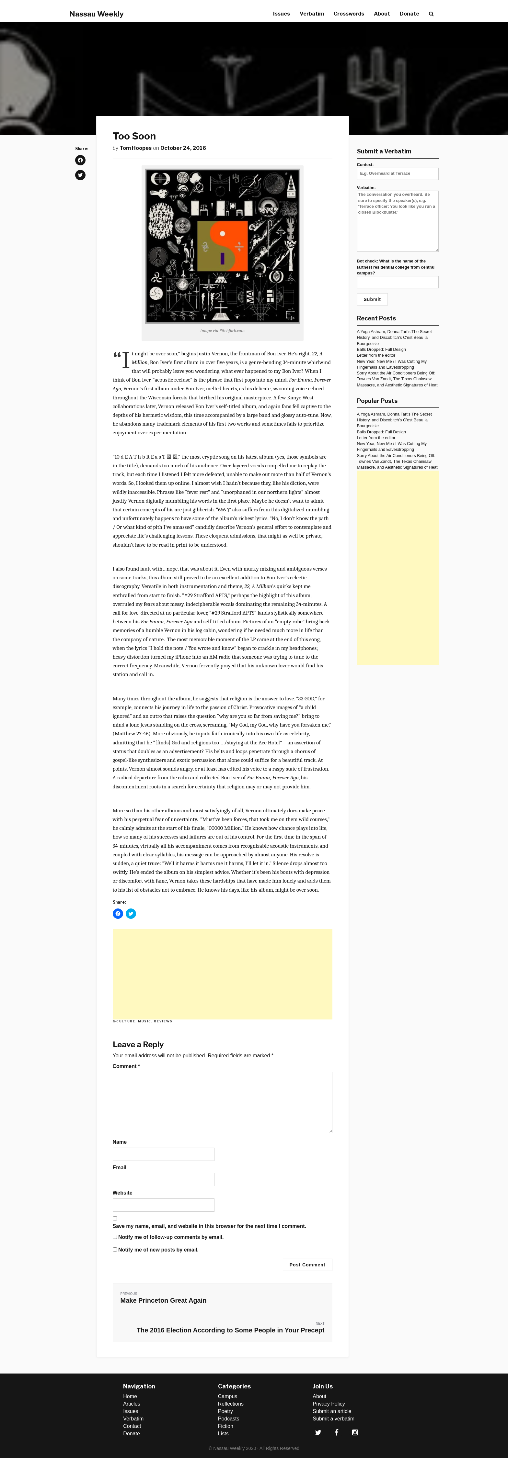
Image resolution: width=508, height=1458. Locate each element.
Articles (131, 1404)
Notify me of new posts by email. (158, 1249)
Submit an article (332, 1411)
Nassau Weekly (96, 13)
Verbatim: (398, 219)
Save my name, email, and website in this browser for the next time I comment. (209, 1226)
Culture (125, 1021)
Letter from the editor (376, 355)
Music (144, 1021)
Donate (409, 14)
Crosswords (349, 14)
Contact (132, 1426)
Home (130, 1396)
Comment (126, 1066)
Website (123, 1193)
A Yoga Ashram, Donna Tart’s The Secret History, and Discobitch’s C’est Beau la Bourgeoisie (394, 337)
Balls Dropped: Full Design (381, 349)
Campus (227, 1396)
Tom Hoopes (136, 148)
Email (120, 1167)
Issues (281, 14)
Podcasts (228, 1418)
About (382, 14)
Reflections (231, 1404)
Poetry (225, 1411)
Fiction (225, 1426)
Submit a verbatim (333, 1418)
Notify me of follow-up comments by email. (171, 1237)
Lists (223, 1433)
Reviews (163, 1021)
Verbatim (312, 14)
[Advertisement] (222, 974)
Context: (398, 169)
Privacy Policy (329, 1404)
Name (120, 1142)
